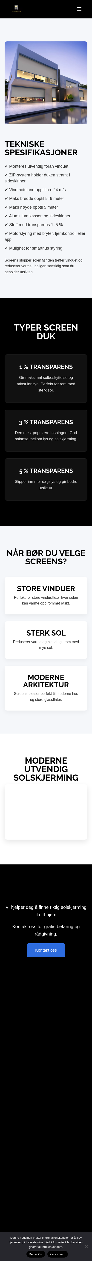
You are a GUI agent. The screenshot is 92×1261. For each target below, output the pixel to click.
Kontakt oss (46, 950)
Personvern (58, 1254)
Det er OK (36, 1254)
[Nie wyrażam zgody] (86, 1246)
